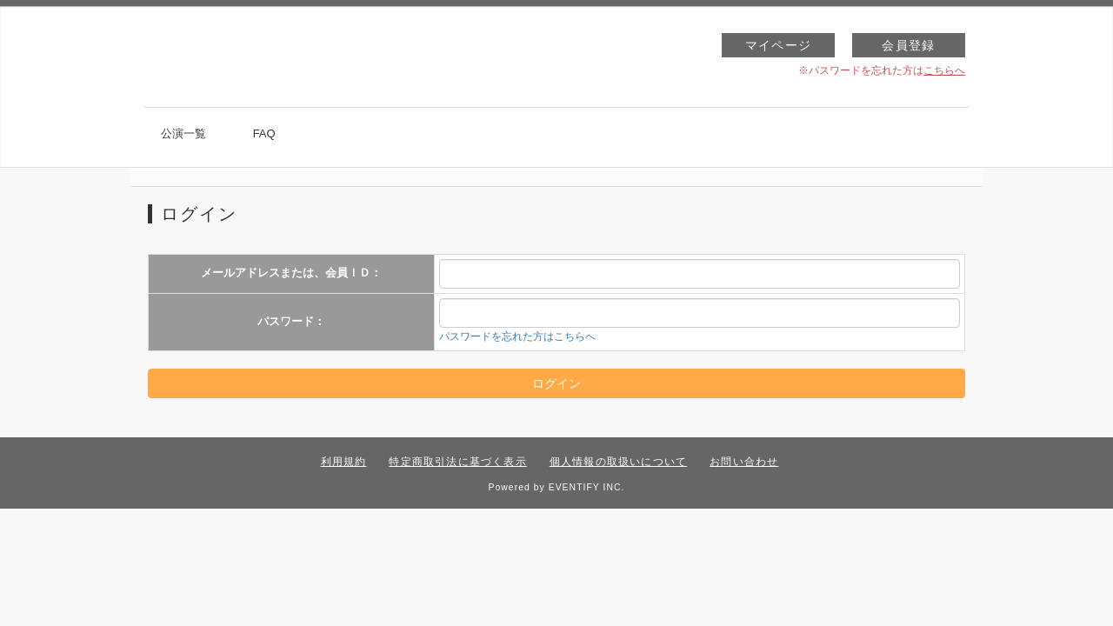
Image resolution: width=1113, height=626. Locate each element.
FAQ (264, 133)
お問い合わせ (744, 462)
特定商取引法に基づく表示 (457, 462)
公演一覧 (183, 133)
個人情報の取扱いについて (618, 462)
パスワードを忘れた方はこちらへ (517, 336)
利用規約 (344, 462)
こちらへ (944, 70)
